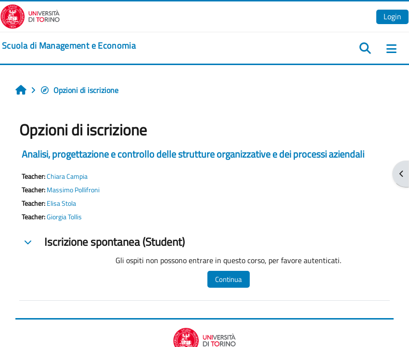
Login (392, 16)
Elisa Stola (61, 203)
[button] (28, 242)
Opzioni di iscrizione (79, 90)
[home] (69, 45)
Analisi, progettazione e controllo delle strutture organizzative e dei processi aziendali (193, 154)
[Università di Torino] (30, 15)
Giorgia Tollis (64, 217)
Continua (228, 279)
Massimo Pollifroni (73, 190)
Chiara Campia (67, 176)
